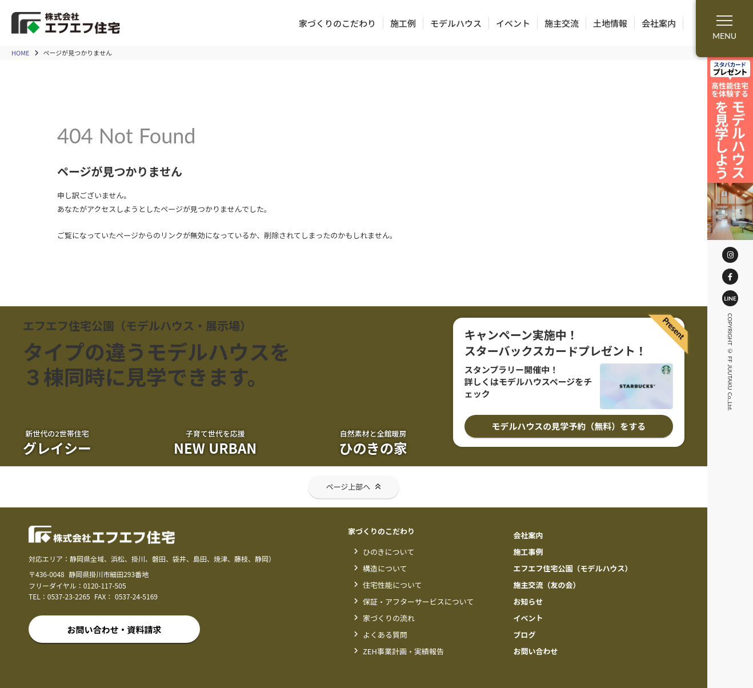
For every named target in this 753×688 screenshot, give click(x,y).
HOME (20, 53)
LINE (734, 298)
